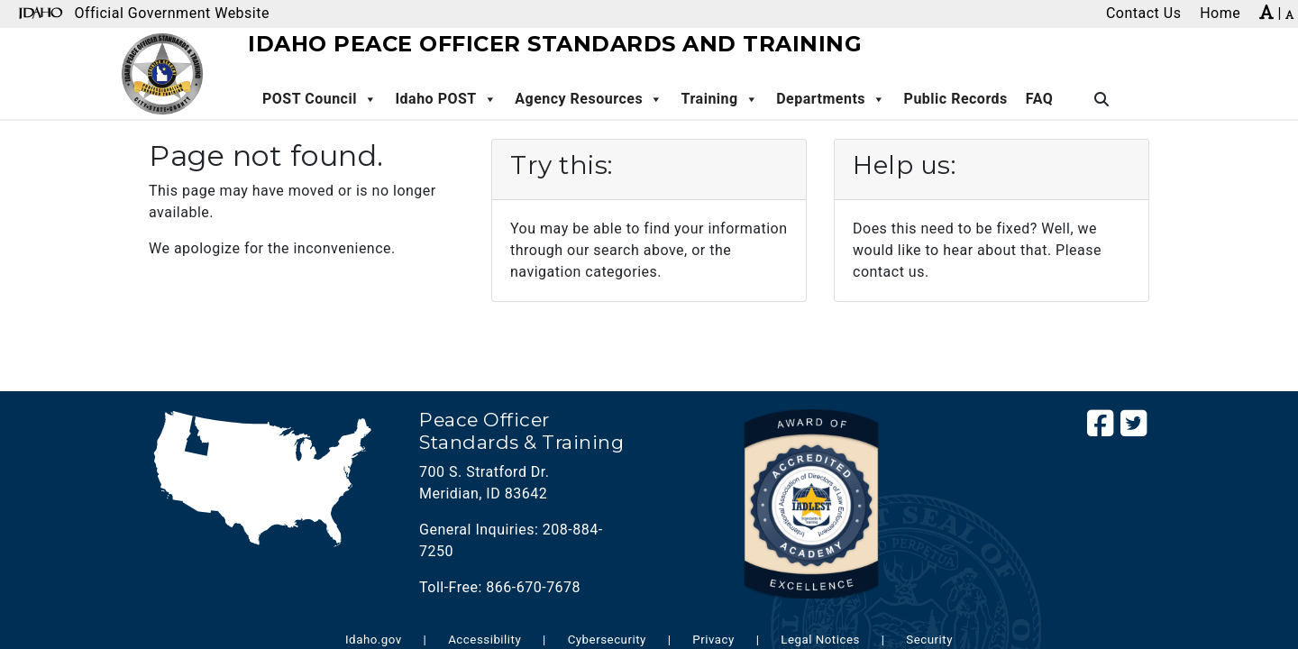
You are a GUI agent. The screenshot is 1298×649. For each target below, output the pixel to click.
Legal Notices (820, 639)
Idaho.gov (373, 639)
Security (929, 639)
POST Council (319, 99)
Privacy (713, 639)
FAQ (1039, 98)
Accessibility (484, 639)
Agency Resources (589, 99)
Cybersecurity (607, 639)
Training (720, 99)
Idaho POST (446, 99)
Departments (830, 99)
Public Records (956, 98)
